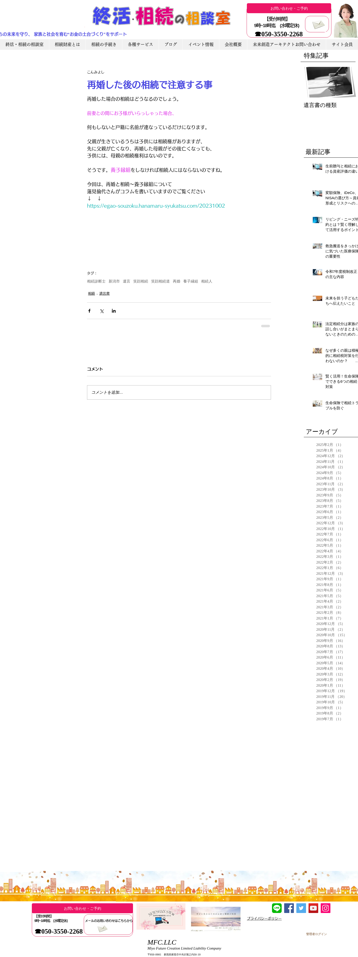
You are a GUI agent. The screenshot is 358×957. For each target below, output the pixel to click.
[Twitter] (301, 908)
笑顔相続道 (160, 281)
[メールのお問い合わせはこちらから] (109, 920)
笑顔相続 (140, 281)
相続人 (206, 281)
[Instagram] (325, 908)
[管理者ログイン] (316, 934)
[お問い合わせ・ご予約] (289, 8)
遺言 (126, 281)
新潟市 (114, 281)
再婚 (176, 281)
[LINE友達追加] (277, 908)
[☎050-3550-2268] (278, 34)
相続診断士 (96, 281)
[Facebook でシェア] (89, 310)
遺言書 (104, 293)
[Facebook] (289, 908)
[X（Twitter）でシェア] (101, 310)
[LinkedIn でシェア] (113, 310)
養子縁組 (190, 281)
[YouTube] (313, 908)
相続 (91, 293)
